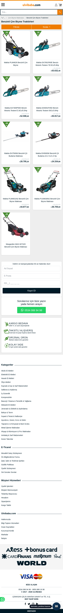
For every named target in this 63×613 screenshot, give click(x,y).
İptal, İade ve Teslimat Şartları (12, 461)
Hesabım (4, 498)
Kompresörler (6, 397)
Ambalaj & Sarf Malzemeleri (12, 435)
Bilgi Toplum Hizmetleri (10, 523)
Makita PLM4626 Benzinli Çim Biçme (15, 63)
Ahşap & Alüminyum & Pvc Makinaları (16, 431)
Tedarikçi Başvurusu (9, 494)
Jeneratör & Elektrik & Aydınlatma (14, 409)
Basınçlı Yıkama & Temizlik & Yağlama (16, 401)
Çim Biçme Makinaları (16, 18)
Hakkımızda (6, 519)
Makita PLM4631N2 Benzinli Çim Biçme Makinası (16, 200)
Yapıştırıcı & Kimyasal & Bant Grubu (15, 424)
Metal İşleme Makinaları (10, 428)
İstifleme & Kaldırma (9, 390)
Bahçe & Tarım (7, 412)
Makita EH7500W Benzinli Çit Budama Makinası (15, 154)
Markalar (4, 535)
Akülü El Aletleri (7, 371)
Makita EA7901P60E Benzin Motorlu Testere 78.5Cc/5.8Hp (47, 63)
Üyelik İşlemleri (7, 486)
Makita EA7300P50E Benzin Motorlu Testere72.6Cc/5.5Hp (15, 109)
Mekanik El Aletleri (8, 405)
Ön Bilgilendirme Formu (10, 457)
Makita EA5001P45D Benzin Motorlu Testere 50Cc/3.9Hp (47, 109)
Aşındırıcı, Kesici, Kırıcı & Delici (13, 420)
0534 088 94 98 (31, 310)
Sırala (46, 27)
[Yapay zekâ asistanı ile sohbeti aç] (56, 606)
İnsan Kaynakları (7, 527)
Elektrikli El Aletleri (8, 375)
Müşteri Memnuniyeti (9, 490)
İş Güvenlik (5, 394)
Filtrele (16, 27)
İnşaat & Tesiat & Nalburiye (11, 416)
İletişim (4, 538)
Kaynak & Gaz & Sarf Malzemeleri (14, 386)
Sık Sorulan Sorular (8, 472)
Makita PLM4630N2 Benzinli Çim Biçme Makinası (47, 200)
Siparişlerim (5, 501)
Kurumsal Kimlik (7, 531)
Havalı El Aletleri (7, 378)
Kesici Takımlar (7, 439)
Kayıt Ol (31, 290)
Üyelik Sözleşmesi (8, 468)
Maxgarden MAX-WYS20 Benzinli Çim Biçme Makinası (15, 245)
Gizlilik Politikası (7, 465)
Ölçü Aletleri (6, 382)
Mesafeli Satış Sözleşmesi (11, 453)
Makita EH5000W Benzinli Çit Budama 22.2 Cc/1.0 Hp (47, 154)
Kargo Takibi (6, 505)
